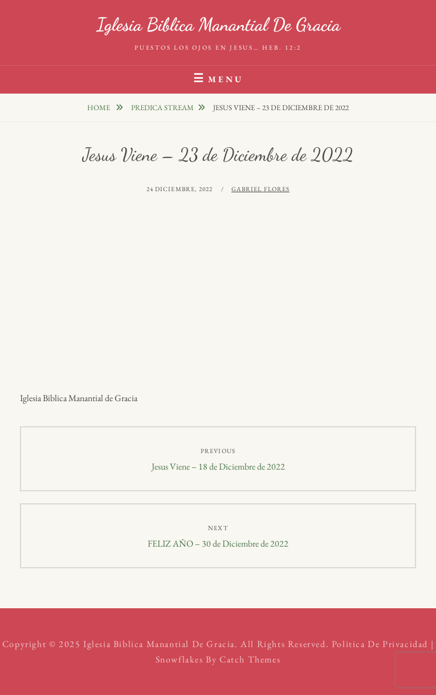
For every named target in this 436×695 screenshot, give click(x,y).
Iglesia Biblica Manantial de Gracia (218, 24)
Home (99, 107)
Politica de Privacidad (380, 644)
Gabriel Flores (260, 189)
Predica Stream (162, 107)
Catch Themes (249, 659)
